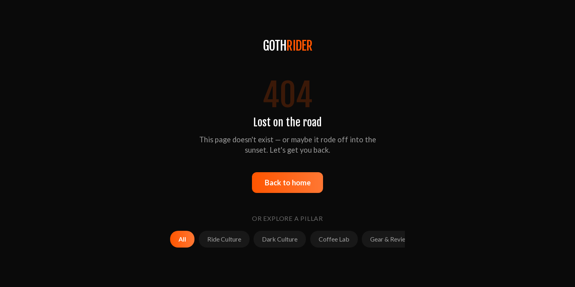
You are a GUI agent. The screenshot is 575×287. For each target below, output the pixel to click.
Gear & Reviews (391, 239)
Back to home (288, 182)
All (182, 239)
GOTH (288, 46)
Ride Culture (224, 239)
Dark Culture (279, 239)
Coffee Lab (334, 239)
